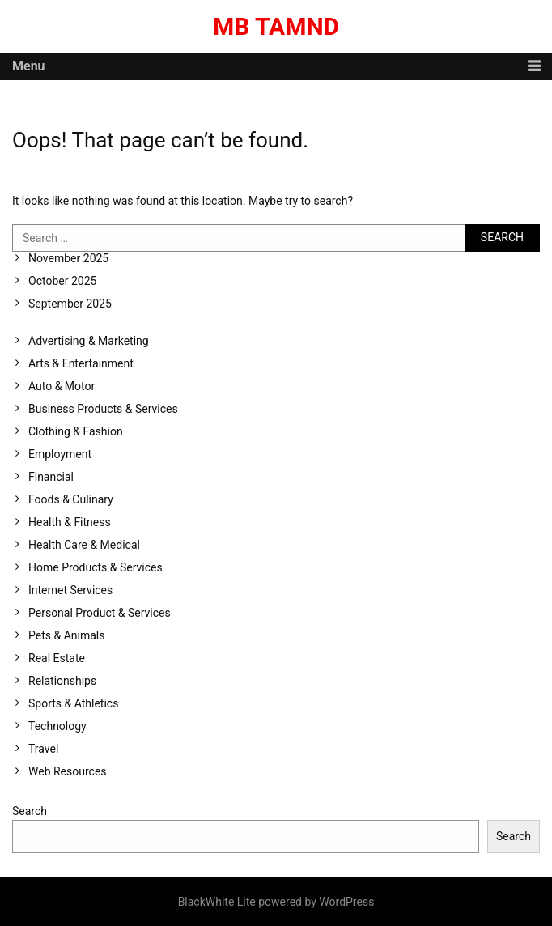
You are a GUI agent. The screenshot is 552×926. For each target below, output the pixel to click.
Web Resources (67, 771)
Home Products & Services (95, 567)
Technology (57, 726)
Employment (59, 454)
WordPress (346, 901)
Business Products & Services (103, 408)
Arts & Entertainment (81, 363)
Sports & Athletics (73, 703)
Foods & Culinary (70, 499)
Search (29, 811)
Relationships (62, 680)
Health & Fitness (69, 522)
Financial (51, 476)
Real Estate (56, 658)
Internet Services (70, 590)
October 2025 (62, 280)
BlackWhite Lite (217, 901)
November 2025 (68, 258)
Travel (43, 748)
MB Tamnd (276, 26)
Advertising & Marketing (88, 340)
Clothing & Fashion (75, 431)
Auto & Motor (61, 386)
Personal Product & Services (99, 612)
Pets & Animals (66, 635)
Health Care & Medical (84, 544)
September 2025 (70, 303)
